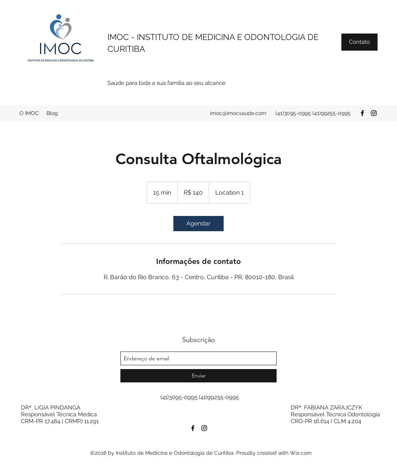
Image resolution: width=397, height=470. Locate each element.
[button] (359, 42)
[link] (198, 223)
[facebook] (362, 113)
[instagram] (374, 113)
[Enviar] (198, 375)
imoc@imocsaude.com (238, 113)
